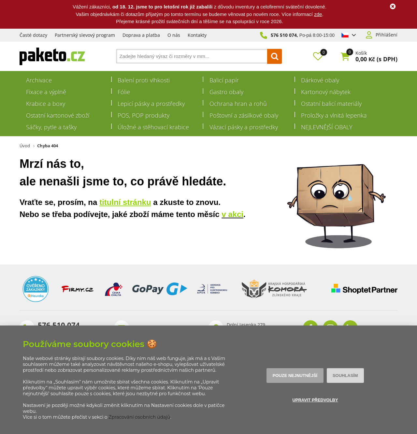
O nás (173, 35)
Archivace (39, 80)
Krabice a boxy (45, 104)
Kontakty (197, 35)
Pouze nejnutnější (295, 375)
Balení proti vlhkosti (144, 80)
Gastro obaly (226, 92)
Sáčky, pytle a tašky (51, 127)
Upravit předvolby (315, 400)
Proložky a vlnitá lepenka (334, 115)
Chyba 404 (47, 146)
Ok (392, 6)
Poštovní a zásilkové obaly (243, 115)
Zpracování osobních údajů (139, 417)
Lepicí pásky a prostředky (151, 104)
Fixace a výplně (46, 92)
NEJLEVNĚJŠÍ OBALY (326, 127)
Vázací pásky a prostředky (243, 127)
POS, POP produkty (143, 115)
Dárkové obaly (320, 80)
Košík (361, 53)
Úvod (25, 146)
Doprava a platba (141, 35)
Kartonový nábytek (326, 92)
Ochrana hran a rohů (238, 104)
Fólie (124, 92)
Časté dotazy (33, 35)
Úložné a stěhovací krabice (153, 127)
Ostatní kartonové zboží (57, 115)
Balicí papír (224, 80)
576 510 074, (284, 35)
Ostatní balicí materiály (331, 104)
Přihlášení (386, 35)
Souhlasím (344, 375)
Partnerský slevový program (85, 35)
